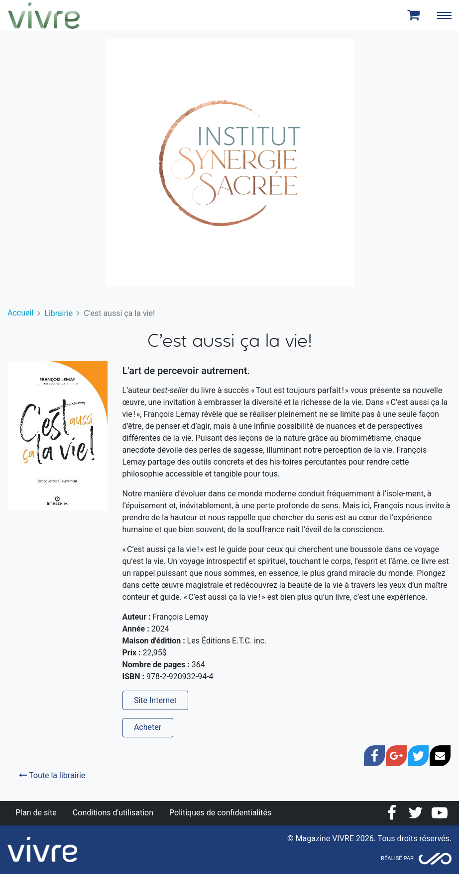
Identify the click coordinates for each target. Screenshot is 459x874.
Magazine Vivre (44, 15)
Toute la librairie (52, 775)
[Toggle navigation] (444, 15)
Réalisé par (397, 858)
